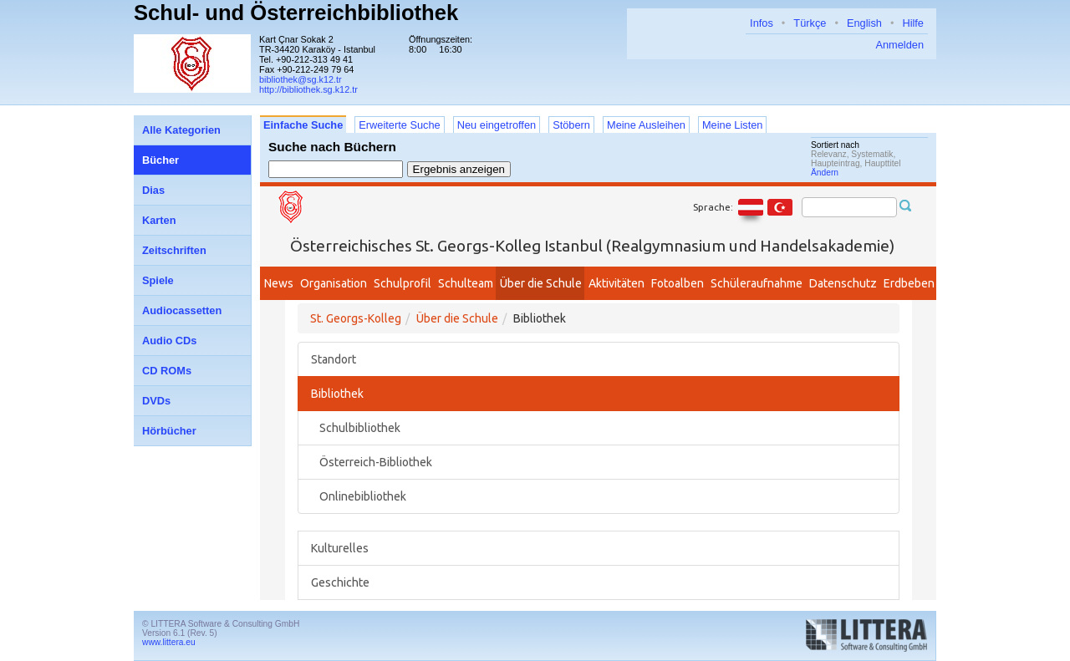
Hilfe (913, 23)
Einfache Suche (303, 125)
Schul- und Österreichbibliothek (296, 12)
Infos (761, 23)
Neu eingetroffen (496, 125)
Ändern (824, 172)
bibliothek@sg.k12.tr (300, 79)
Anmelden (899, 44)
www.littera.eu (169, 642)
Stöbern (571, 125)
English (864, 23)
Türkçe (809, 23)
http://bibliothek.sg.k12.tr (308, 89)
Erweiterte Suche (399, 125)
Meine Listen (732, 125)
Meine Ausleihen (646, 125)
